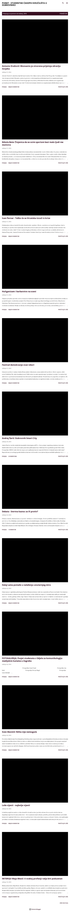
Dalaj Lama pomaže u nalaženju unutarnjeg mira (26, 584)
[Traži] (63, 3)
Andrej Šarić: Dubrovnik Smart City (19, 438)
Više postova (64, 903)
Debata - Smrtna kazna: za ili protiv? (20, 511)
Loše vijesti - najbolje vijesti (16, 805)
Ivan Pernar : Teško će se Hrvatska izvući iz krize (26, 218)
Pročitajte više (63, 87)
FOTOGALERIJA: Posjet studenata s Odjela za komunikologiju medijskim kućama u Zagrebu (32, 659)
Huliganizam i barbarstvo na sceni (19, 291)
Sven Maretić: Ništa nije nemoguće (19, 731)
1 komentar (12, 529)
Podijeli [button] (4, 87)
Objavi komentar (13, 87)
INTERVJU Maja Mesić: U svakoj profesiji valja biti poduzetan (32, 878)
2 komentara (12, 456)
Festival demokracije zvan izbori (18, 364)
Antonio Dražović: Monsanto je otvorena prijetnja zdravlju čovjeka (31, 67)
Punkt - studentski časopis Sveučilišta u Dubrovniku (24, 4)
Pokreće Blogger (35, 909)
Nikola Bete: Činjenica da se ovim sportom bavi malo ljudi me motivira (32, 143)
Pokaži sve (63, 14)
